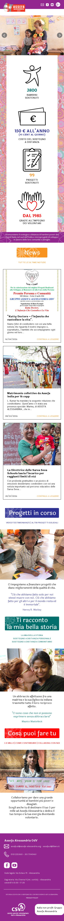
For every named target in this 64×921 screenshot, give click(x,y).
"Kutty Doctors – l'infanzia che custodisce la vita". (28, 318)
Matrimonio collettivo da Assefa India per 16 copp (28, 395)
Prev (4, 35)
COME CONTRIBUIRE (25, 743)
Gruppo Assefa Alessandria (49, 909)
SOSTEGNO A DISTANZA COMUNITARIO (32, 641)
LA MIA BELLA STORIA (32, 635)
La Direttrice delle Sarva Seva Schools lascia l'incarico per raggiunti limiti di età (27, 473)
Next (59, 35)
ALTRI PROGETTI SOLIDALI (44, 522)
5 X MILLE (9, 743)
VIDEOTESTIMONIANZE (18, 522)
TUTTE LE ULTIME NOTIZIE (32, 262)
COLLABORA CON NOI (49, 743)
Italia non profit (45, 908)
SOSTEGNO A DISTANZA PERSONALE (32, 638)
